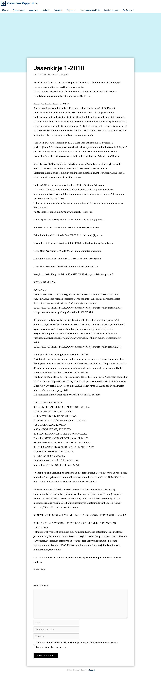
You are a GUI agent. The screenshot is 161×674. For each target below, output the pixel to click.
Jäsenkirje (33, 10)
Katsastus (58, 10)
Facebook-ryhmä (111, 10)
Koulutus (45, 10)
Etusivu (5, 10)
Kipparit (72, 10)
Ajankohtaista (18, 10)
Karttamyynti (128, 10)
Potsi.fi (92, 670)
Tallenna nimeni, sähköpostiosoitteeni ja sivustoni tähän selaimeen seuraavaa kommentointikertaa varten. (77, 644)
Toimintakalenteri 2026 (90, 10)
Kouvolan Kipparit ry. (23, 3)
